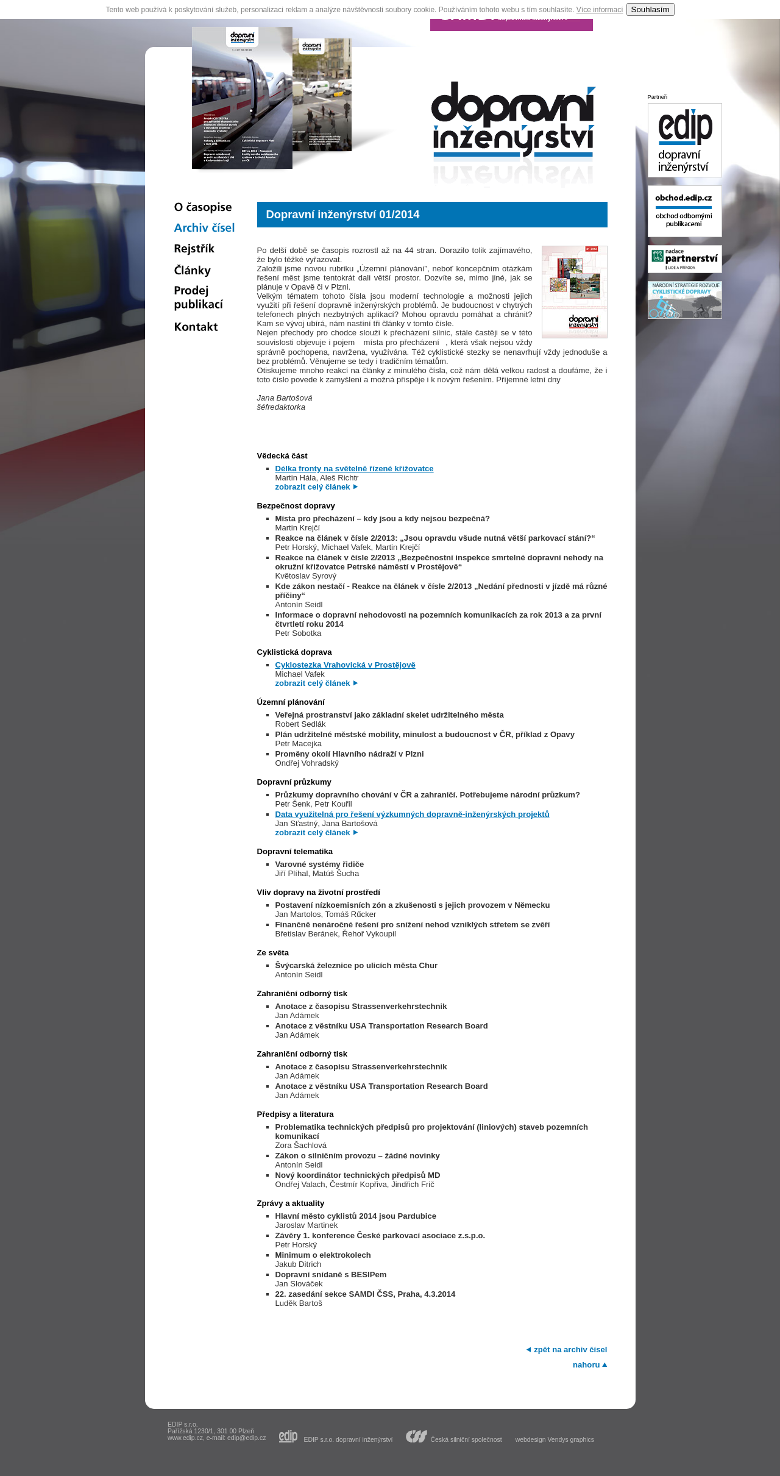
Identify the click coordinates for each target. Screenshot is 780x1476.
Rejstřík (204, 249)
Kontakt (204, 328)
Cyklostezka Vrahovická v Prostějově (345, 664)
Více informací (599, 9)
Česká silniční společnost (466, 1439)
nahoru (586, 1364)
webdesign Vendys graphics (555, 1439)
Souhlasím (650, 9)
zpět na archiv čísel (570, 1349)
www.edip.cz (185, 1438)
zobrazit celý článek (312, 486)
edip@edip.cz (246, 1438)
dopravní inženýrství (513, 137)
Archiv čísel (204, 229)
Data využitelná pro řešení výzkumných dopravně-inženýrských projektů (412, 814)
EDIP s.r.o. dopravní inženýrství (347, 1439)
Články (204, 270)
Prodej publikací (204, 299)
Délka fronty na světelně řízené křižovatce (354, 468)
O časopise (204, 208)
